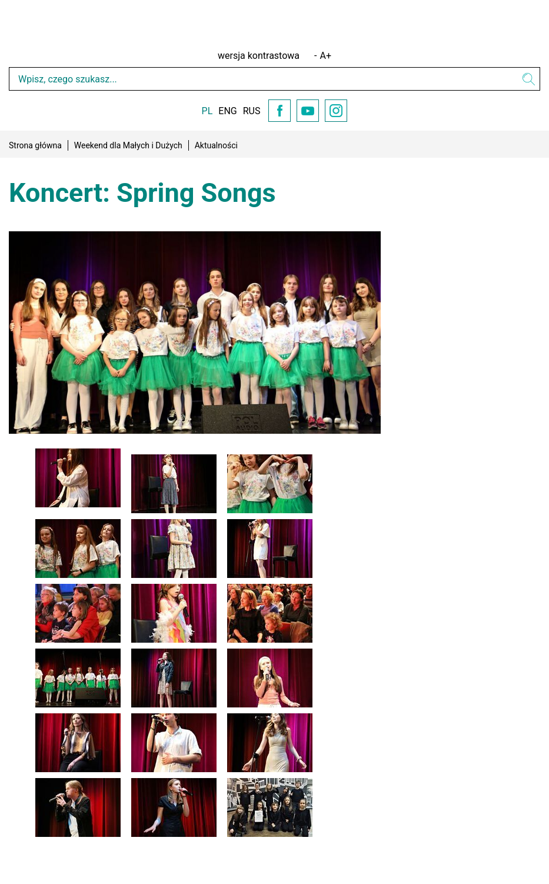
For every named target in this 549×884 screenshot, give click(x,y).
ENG (227, 111)
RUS (252, 111)
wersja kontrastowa (259, 55)
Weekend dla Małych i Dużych (128, 145)
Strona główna (35, 145)
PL (207, 111)
